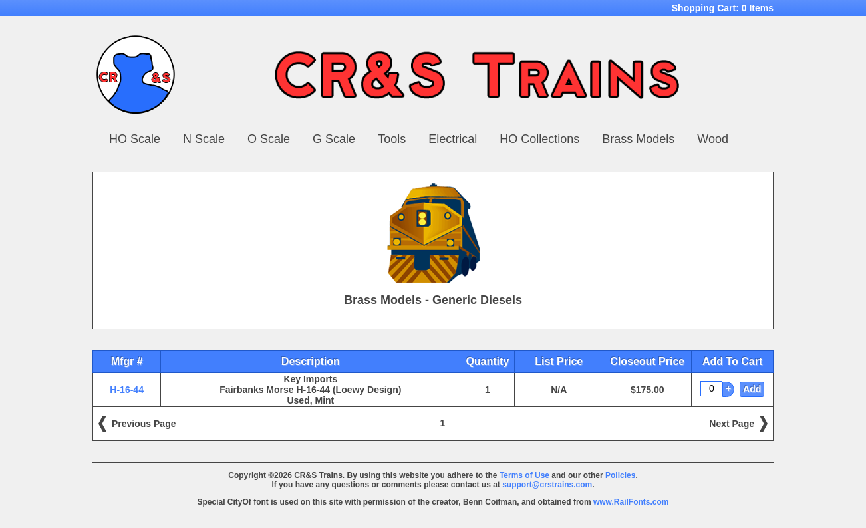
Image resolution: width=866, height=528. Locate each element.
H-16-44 (127, 389)
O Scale (268, 139)
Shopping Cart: (723, 8)
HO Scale (134, 139)
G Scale (334, 139)
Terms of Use (524, 475)
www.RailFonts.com (631, 502)
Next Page (731, 423)
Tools (392, 139)
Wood (712, 139)
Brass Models (638, 139)
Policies (620, 475)
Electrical (452, 139)
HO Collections (539, 139)
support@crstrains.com (547, 484)
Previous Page (144, 423)
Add (752, 389)
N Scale (204, 139)
